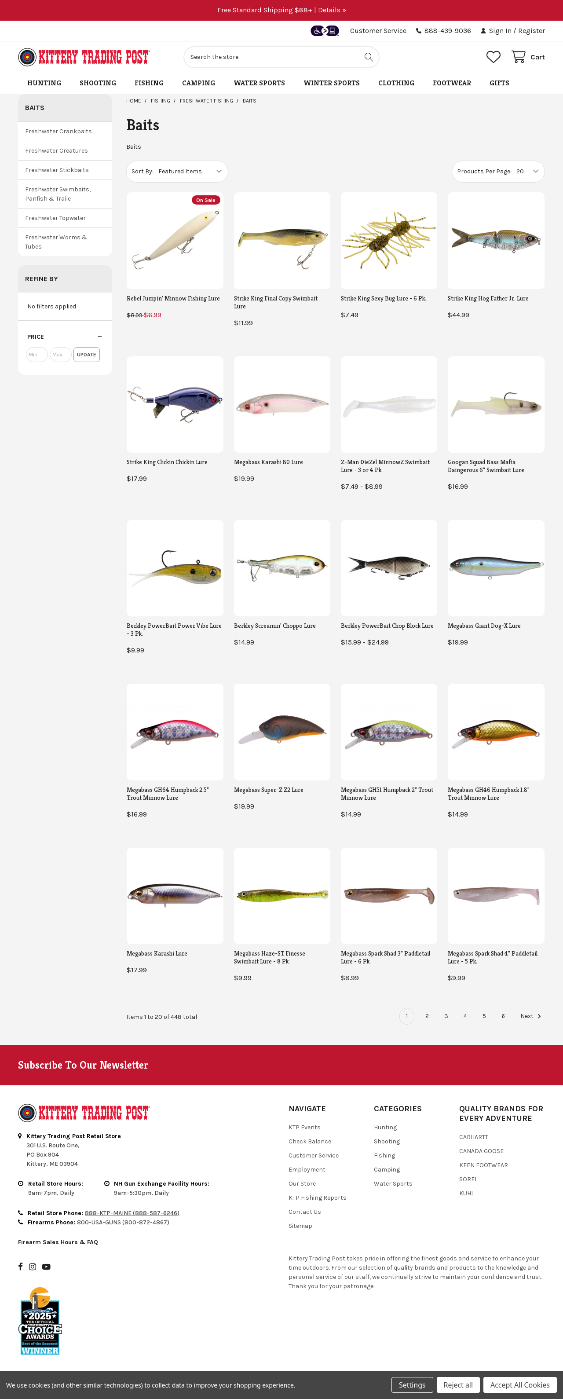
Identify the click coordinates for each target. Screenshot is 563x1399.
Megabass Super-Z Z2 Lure (268, 790)
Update (86, 355)
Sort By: (143, 171)
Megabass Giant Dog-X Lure (484, 626)
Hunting (44, 83)
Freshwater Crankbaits (58, 131)
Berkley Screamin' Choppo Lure (275, 626)
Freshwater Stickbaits (57, 170)
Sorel (468, 1179)
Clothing (396, 83)
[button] (65, 337)
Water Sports (259, 83)
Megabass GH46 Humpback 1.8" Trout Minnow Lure (489, 794)
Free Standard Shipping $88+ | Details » (281, 10)
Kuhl (466, 1193)
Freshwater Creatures (56, 150)
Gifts (499, 83)
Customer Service (378, 30)
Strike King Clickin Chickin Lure (167, 462)
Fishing (149, 83)
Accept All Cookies (520, 1385)
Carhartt (473, 1137)
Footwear (452, 83)
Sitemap (300, 1226)
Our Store (302, 1183)
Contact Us (305, 1212)
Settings (412, 1385)
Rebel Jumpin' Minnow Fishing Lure (173, 298)
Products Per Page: (484, 171)
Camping (198, 83)
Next (532, 1016)
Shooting (98, 83)
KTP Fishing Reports (318, 1197)
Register (531, 30)
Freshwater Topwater (55, 218)
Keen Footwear (483, 1165)
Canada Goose (481, 1151)
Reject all (458, 1385)
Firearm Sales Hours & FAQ (58, 1242)
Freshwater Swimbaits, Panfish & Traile (58, 194)
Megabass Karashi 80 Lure (268, 462)
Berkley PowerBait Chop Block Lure (387, 626)
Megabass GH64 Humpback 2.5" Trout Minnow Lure (168, 794)
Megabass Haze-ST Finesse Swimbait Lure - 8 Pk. (269, 957)
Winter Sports (331, 83)
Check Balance (310, 1141)
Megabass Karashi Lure (157, 953)
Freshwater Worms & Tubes (56, 242)
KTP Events (305, 1127)
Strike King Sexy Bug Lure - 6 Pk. (383, 298)
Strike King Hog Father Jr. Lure (488, 298)
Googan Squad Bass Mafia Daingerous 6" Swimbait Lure (486, 466)
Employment (307, 1169)
